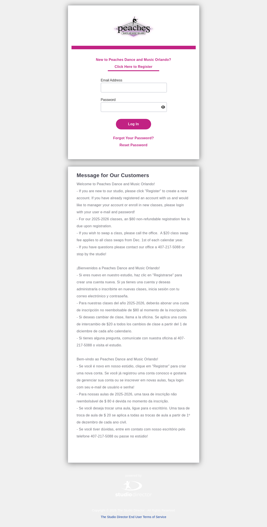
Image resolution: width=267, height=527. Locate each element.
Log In (133, 124)
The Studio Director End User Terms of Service (133, 517)
